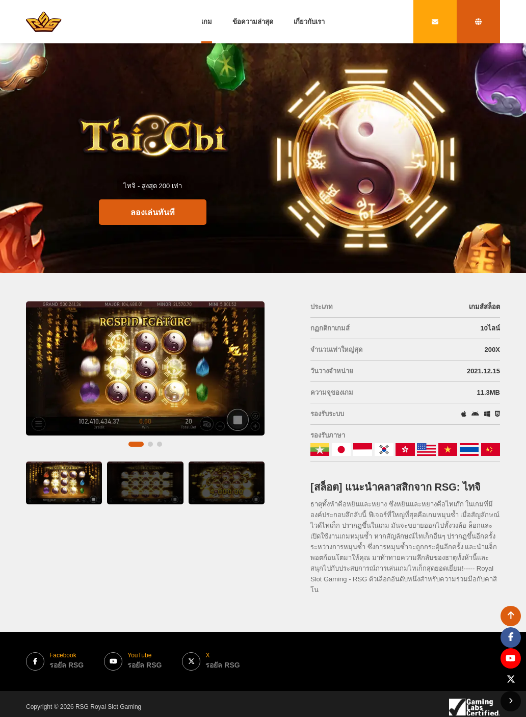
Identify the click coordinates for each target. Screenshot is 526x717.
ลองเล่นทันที (152, 212)
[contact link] (435, 21)
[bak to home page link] (44, 21)
